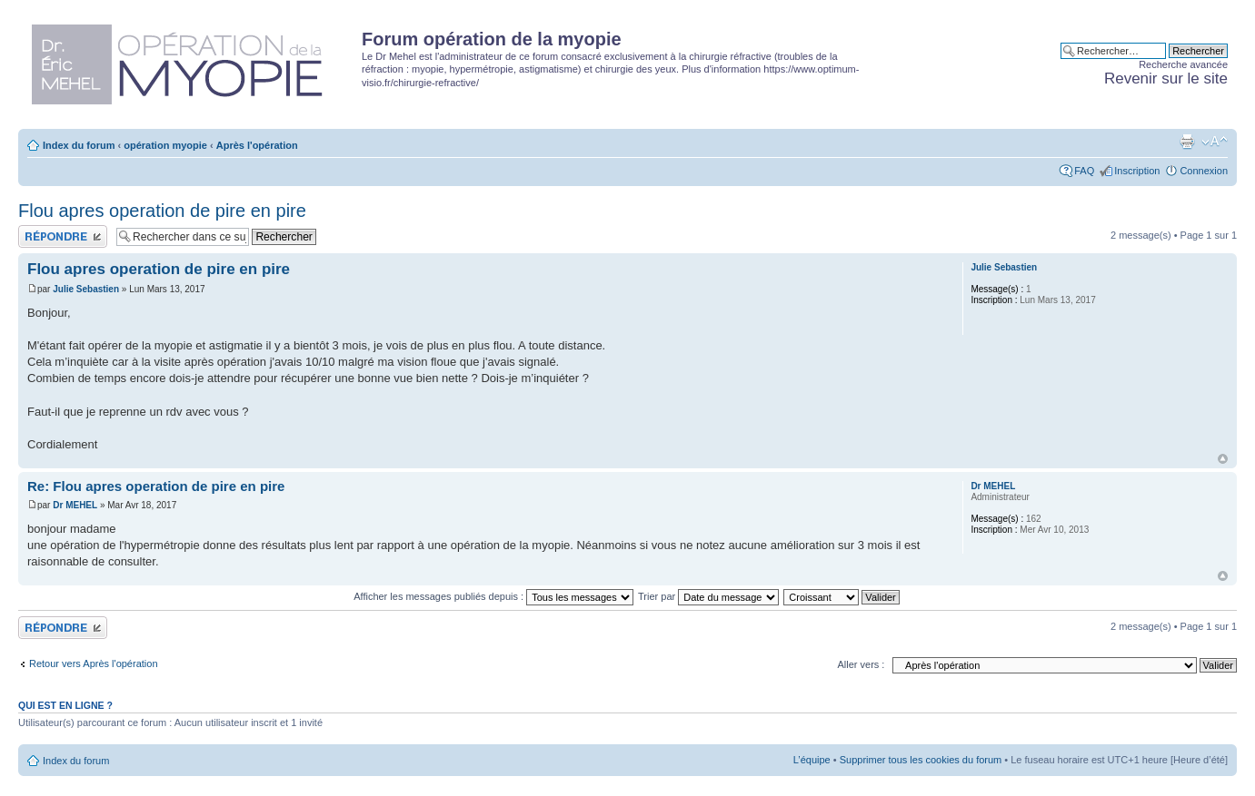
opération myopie (165, 145)
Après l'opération (257, 145)
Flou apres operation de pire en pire (162, 211)
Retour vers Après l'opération (93, 663)
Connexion (1204, 170)
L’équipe (812, 759)
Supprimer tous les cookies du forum (921, 759)
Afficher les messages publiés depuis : (493, 596)
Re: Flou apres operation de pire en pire (155, 486)
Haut (1223, 459)
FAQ (1084, 170)
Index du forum (79, 145)
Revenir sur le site (1166, 78)
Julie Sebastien (86, 289)
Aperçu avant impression (1187, 141)
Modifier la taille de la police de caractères (1214, 141)
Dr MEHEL (75, 505)
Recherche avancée (1183, 64)
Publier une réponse (62, 236)
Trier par (708, 596)
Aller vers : (860, 664)
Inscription (1137, 170)
